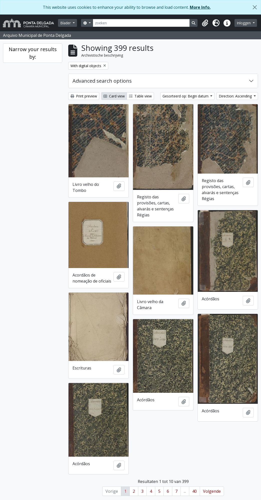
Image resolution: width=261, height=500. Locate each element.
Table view (140, 96)
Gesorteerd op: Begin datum (186, 96)
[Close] (255, 7)
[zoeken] (141, 23)
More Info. (200, 7)
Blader (66, 23)
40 (194, 491)
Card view (114, 96)
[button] (205, 23)
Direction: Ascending (236, 96)
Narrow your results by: (33, 53)
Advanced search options (102, 80)
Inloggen (244, 23)
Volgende (212, 491)
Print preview (83, 96)
